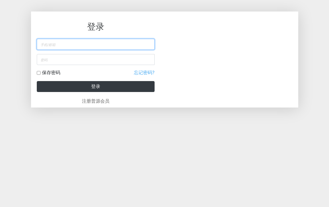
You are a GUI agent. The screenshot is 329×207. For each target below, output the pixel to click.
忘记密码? (144, 72)
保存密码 (51, 72)
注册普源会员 (95, 101)
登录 (95, 86)
